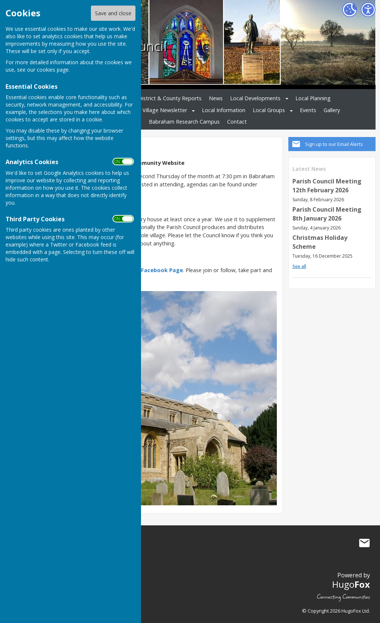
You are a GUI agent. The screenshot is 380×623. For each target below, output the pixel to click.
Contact (237, 121)
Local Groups (269, 110)
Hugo (351, 584)
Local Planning (313, 98)
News (216, 98)
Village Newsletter (164, 110)
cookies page (53, 69)
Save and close (113, 13)
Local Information (223, 110)
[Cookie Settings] (349, 9)
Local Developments (255, 98)
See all (299, 266)
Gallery (332, 110)
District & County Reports (170, 98)
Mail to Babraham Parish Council (364, 542)
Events (308, 110)
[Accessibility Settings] (368, 9)
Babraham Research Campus (184, 121)
